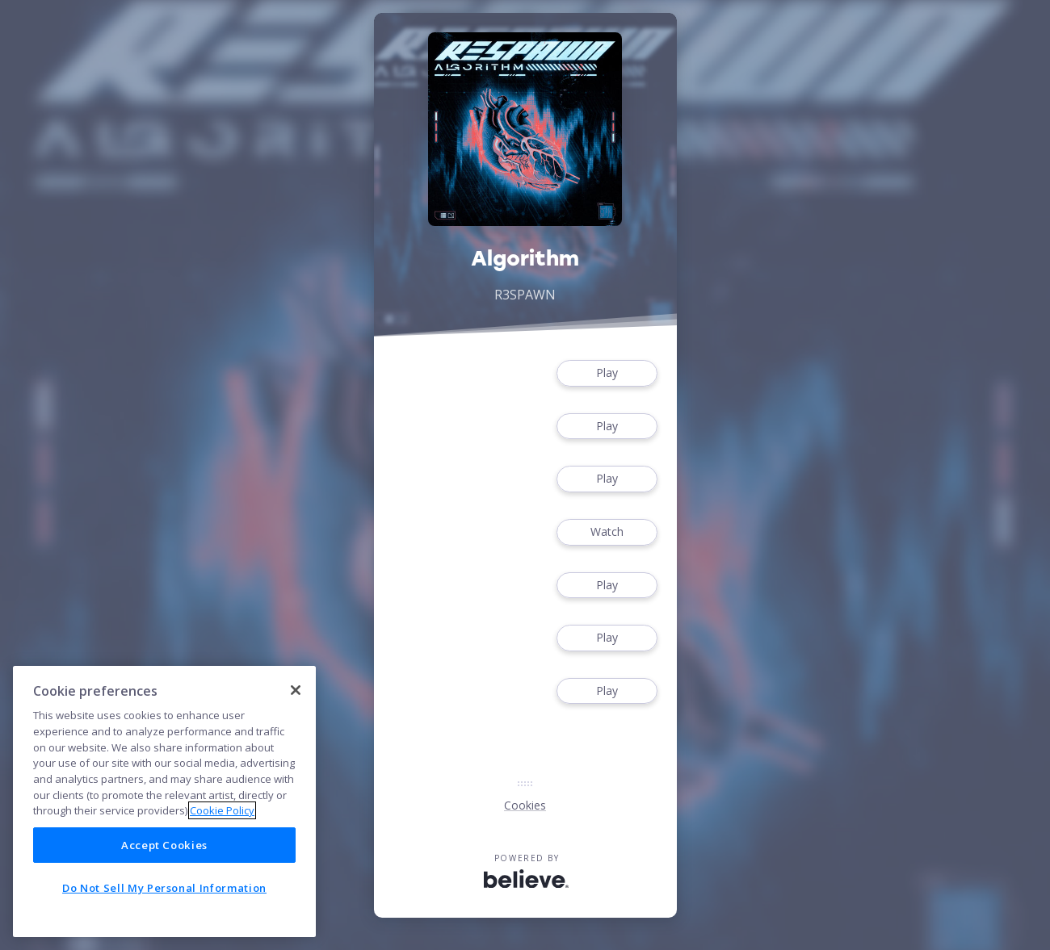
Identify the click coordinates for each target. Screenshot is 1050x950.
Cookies (525, 805)
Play (606, 373)
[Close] (295, 690)
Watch (606, 532)
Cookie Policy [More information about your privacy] (222, 810)
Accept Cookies (164, 845)
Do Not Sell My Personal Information (164, 888)
